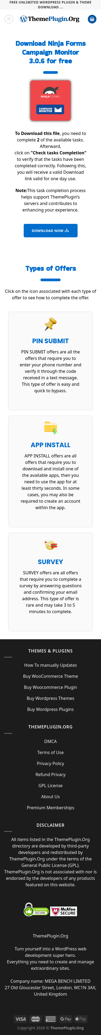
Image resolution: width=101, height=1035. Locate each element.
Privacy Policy (50, 763)
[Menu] (9, 19)
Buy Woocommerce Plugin (50, 687)
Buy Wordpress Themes (50, 698)
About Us (50, 797)
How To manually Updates (50, 665)
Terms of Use (50, 752)
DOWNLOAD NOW (50, 230)
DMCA (50, 741)
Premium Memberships (50, 808)
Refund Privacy (51, 774)
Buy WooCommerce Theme (50, 676)
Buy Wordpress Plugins (50, 709)
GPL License (51, 786)
